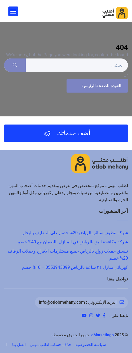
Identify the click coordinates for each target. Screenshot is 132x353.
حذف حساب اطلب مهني (50, 344)
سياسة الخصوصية (90, 344)
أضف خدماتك (67, 133)
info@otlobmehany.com (62, 302)
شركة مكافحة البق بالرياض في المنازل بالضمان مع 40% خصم (73, 241)
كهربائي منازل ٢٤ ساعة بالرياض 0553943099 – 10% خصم (75, 267)
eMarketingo (102, 334)
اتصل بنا (19, 344)
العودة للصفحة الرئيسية (96, 86)
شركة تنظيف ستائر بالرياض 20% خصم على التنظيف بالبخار (75, 232)
